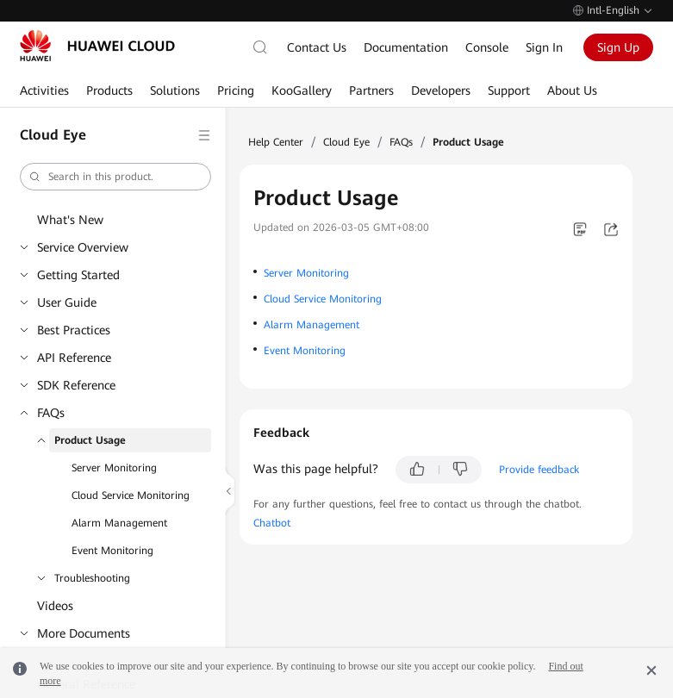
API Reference (74, 358)
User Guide (67, 302)
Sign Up (618, 47)
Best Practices (73, 330)
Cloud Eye (346, 142)
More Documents (83, 633)
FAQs (51, 413)
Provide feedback (539, 470)
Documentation (406, 47)
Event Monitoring (112, 551)
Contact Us (316, 47)
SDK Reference (76, 385)
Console (486, 47)
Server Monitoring (114, 468)
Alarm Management (119, 523)
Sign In (544, 47)
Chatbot (271, 523)
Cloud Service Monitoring (131, 495)
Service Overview (82, 247)
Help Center (275, 142)
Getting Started (78, 275)
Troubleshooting (92, 578)
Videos (55, 606)
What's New (70, 220)
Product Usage (90, 440)
